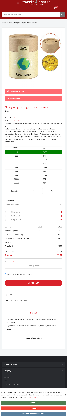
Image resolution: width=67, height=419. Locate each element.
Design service (16, 220)
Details (33, 313)
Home (4, 23)
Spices (16, 301)
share (10, 295)
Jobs (5, 381)
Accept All (33, 403)
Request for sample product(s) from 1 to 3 (20, 274)
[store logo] (36, 4)
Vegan (25, 301)
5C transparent (16, 212)
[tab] (33, 313)
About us (7, 377)
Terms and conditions (11, 385)
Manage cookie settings (33, 414)
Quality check (15, 216)
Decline (33, 408)
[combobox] (31, 14)
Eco (21, 301)
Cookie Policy (34, 398)
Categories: (9, 301)
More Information (34, 338)
